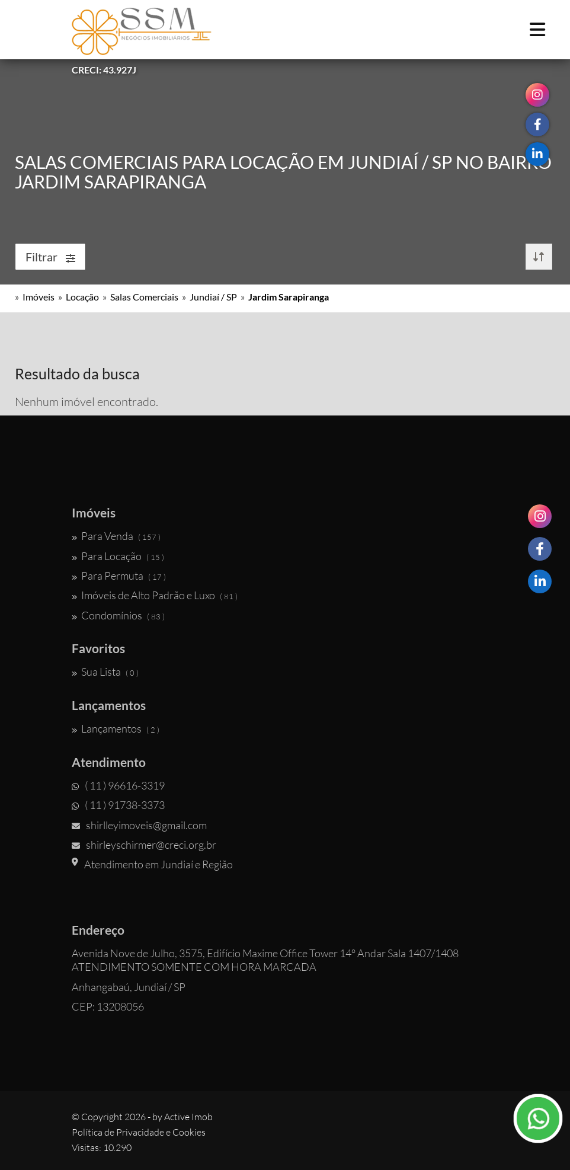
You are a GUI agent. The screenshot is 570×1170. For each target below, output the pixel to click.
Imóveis (39, 296)
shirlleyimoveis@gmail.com (139, 825)
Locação (82, 296)
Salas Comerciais (144, 296)
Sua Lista (105, 671)
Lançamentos (115, 728)
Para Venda (116, 535)
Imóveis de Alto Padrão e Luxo (155, 595)
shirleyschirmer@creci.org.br (144, 844)
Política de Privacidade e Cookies (139, 1132)
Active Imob (188, 1117)
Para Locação (118, 555)
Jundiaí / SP (213, 296)
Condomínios (118, 615)
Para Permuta (119, 575)
